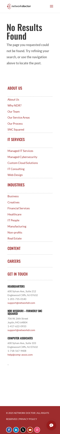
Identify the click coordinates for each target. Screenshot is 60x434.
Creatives (14, 202)
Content (14, 248)
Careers (14, 261)
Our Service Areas (19, 117)
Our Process (15, 123)
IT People (13, 220)
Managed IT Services (20, 151)
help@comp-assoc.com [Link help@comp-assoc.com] (20, 354)
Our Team (14, 111)
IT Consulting (16, 169)
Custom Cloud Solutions (23, 163)
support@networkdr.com (21, 302)
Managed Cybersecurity (22, 157)
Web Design (15, 175)
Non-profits (15, 232)
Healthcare (14, 214)
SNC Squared (16, 129)
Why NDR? (14, 105)
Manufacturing (17, 226)
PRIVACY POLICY (28, 419)
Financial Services (19, 208)
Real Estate (15, 238)
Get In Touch (18, 274)
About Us (13, 99)
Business (13, 196)
